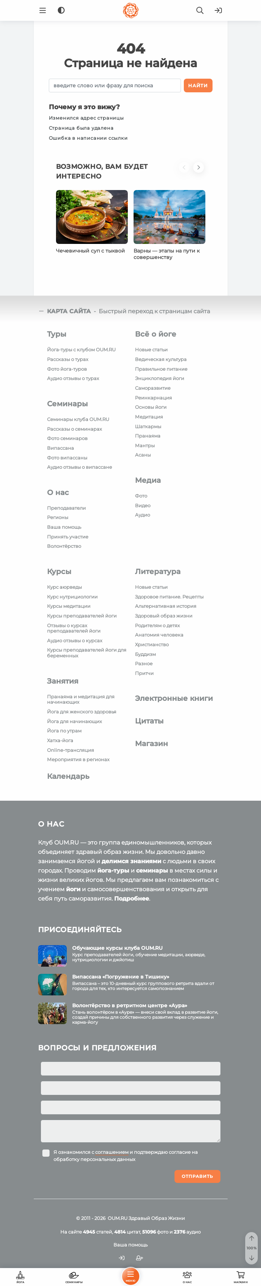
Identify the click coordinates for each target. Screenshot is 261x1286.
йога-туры (113, 870)
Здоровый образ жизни (163, 616)
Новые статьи (151, 349)
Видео (142, 505)
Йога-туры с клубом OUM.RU (81, 349)
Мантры (145, 445)
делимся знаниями (131, 861)
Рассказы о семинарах (74, 429)
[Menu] (42, 10)
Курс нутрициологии (72, 597)
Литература (158, 571)
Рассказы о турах (67, 359)
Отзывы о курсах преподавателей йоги (74, 628)
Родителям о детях (157, 625)
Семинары (67, 403)
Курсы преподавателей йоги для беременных (86, 652)
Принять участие (67, 537)
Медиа (148, 480)
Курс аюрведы (64, 587)
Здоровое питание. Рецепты (169, 597)
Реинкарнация (153, 398)
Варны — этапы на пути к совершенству (167, 254)
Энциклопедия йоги (159, 378)
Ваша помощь (64, 527)
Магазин (151, 743)
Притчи (144, 673)
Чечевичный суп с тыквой (90, 251)
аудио (187, 1232)
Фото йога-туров (67, 369)
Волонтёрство (64, 546)
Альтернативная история (165, 606)
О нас (58, 492)
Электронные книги (174, 698)
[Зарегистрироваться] (139, 1258)
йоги (73, 889)
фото (155, 1232)
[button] (186, 176)
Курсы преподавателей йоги (82, 616)
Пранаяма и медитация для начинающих (81, 699)
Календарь (68, 776)
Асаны (143, 455)
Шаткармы (148, 426)
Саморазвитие (153, 388)
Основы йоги (151, 407)
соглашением (112, 1152)
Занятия (62, 681)
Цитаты (149, 721)
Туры (56, 334)
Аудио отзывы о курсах (74, 640)
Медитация (149, 417)
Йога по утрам (64, 731)
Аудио (142, 515)
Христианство (152, 644)
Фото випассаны (67, 458)
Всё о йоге (155, 334)
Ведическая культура (161, 359)
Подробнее (131, 898)
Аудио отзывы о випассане (79, 467)
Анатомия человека (159, 635)
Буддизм (145, 654)
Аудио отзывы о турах (73, 378)
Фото (141, 496)
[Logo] (131, 10)
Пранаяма (147, 436)
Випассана (60, 448)
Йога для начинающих (74, 721)
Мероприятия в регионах (78, 759)
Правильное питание (161, 369)
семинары (152, 870)
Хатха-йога (60, 740)
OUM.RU (117, 1218)
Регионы (57, 517)
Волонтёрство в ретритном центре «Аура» (129, 1005)
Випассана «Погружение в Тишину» (120, 976)
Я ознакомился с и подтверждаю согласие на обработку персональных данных (125, 1155)
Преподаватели (66, 508)
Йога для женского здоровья (81, 711)
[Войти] (218, 10)
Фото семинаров (67, 438)
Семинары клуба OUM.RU (78, 419)
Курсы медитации (68, 606)
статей (97, 1232)
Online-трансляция (70, 750)
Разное (144, 663)
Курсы (59, 571)
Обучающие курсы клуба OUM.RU (117, 948)
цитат (127, 1232)
